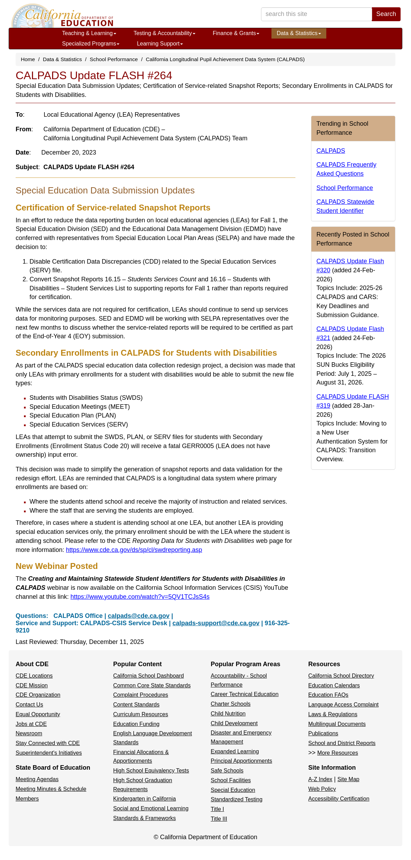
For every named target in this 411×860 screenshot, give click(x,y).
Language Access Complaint (343, 705)
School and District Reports (342, 743)
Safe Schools (227, 771)
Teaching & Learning (89, 33)
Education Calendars (334, 685)
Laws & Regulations (332, 714)
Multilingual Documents (337, 724)
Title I (217, 809)
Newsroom (29, 733)
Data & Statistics (299, 33)
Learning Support (160, 44)
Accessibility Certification (338, 799)
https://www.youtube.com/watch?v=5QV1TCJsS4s (140, 596)
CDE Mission (32, 685)
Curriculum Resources (140, 714)
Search (386, 13)
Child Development (234, 723)
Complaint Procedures (140, 695)
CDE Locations (34, 676)
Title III (219, 819)
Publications (323, 733)
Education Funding (136, 724)
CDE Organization (38, 695)
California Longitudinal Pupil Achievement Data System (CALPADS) (225, 59)
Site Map (348, 779)
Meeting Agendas (37, 779)
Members (27, 799)
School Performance (114, 59)
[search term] (316, 14)
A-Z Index (320, 779)
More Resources (337, 753)
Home (28, 59)
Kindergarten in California (144, 799)
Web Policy (322, 789)
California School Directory (341, 676)
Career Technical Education (244, 694)
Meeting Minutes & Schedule (51, 789)
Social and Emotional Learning (150, 808)
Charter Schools (231, 704)
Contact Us (29, 705)
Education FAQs (328, 695)
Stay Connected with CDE (48, 743)
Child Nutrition (228, 714)
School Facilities (231, 780)
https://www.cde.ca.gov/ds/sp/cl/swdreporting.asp (134, 549)
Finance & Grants (236, 33)
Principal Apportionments (241, 761)
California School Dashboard (148, 676)
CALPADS (331, 150)
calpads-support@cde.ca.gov (216, 623)
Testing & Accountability (164, 33)
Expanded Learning (235, 751)
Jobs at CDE (31, 724)
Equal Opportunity (38, 714)
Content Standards (136, 705)
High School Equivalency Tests (151, 771)
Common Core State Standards (152, 685)
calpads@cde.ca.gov (139, 615)
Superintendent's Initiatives (49, 753)
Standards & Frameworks (144, 818)
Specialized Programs (91, 44)
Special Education (233, 790)
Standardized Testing (236, 799)
